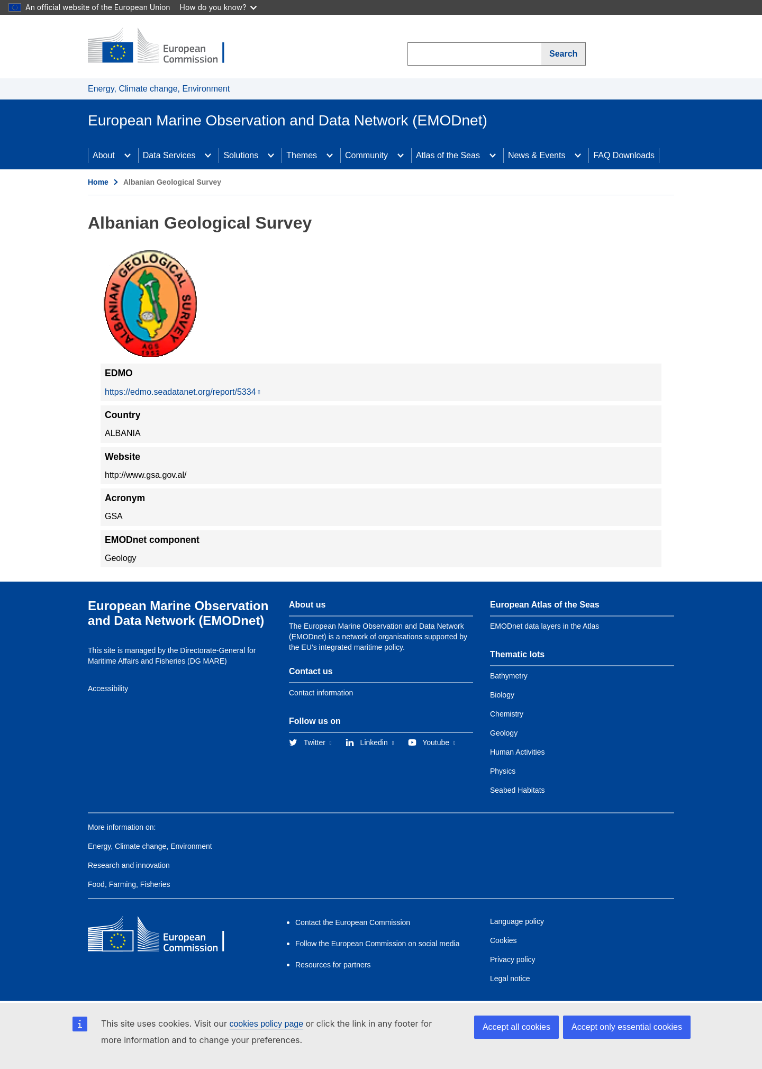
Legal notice (510, 978)
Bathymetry (509, 676)
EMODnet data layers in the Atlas (544, 626)
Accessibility (108, 688)
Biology (502, 695)
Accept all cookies (516, 1026)
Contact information (321, 692)
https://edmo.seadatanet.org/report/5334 (180, 391)
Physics (502, 771)
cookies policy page (266, 1023)
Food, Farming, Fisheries (129, 884)
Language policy (517, 921)
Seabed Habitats (517, 790)
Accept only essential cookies (627, 1026)
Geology (504, 733)
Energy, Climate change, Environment (159, 88)
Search (563, 53)
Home (98, 182)
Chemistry (506, 714)
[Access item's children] (127, 155)
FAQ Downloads (624, 155)
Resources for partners (332, 965)
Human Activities (517, 752)
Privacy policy (513, 959)
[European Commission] (164, 47)
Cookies (503, 940)
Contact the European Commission (352, 922)
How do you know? (218, 7)
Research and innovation (129, 865)
